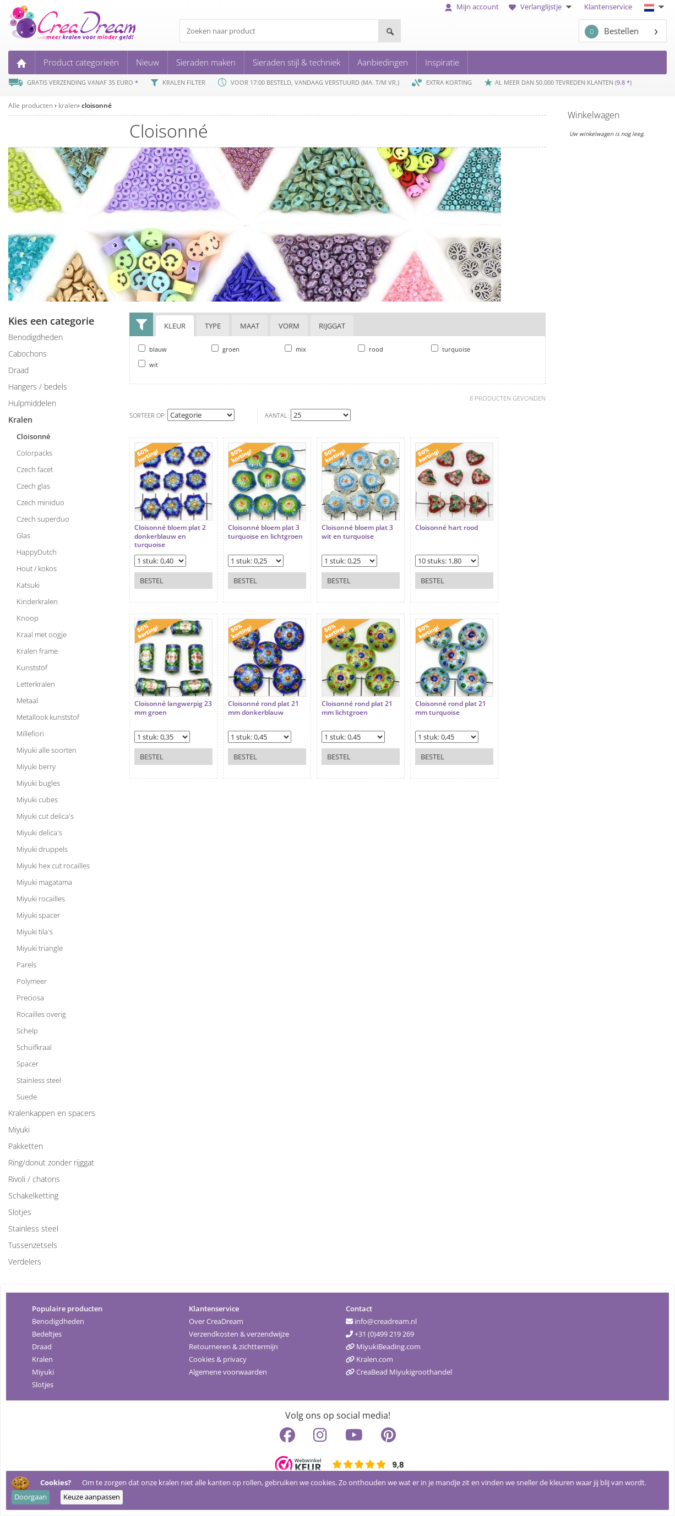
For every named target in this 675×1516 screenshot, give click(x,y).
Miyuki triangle (40, 948)
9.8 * (623, 82)
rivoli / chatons (34, 1179)
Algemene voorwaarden (228, 1372)
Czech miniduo (40, 502)
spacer (28, 1064)
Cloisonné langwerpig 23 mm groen (173, 707)
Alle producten (30, 105)
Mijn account (472, 7)
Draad (42, 1346)
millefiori (30, 733)
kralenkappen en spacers (51, 1113)
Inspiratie (442, 62)
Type (213, 326)
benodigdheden (35, 337)
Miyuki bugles (38, 783)
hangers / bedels (37, 386)
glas (23, 535)
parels (26, 965)
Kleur (175, 326)
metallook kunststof (48, 717)
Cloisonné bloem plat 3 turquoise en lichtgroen (265, 531)
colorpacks (34, 453)
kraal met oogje (42, 634)
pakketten (25, 1146)
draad (18, 370)
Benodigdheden (58, 1321)
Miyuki (43, 1372)
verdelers (24, 1261)
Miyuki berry (36, 766)
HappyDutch (37, 552)
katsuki (28, 585)
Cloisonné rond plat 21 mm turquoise (450, 707)
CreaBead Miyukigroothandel (399, 1372)
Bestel (152, 580)
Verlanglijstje (541, 7)
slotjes (19, 1212)
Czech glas (33, 486)
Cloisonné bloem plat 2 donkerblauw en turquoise (170, 536)
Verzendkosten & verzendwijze (239, 1334)
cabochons (27, 353)
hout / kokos (37, 568)
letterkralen (36, 684)
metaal (27, 700)
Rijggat (332, 326)
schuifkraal (34, 1047)
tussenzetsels (32, 1245)
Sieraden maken (206, 62)
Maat (249, 326)
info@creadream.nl (381, 1321)
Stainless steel (33, 1228)
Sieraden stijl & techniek (296, 62)
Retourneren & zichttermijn (233, 1346)
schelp (27, 1031)
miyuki (19, 1129)
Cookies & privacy (218, 1359)
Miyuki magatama (44, 882)
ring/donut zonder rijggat (51, 1162)
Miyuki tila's (35, 932)
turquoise (450, 348)
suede (27, 1097)
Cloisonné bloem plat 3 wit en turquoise (357, 531)
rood (370, 348)
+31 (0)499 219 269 (380, 1334)
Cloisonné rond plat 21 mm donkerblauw (263, 707)
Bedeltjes (47, 1334)
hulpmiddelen (32, 403)
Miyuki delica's (39, 833)
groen (225, 348)
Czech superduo (43, 519)
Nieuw (147, 62)
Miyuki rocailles (41, 899)
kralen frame (37, 651)
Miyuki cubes (37, 799)
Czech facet (35, 469)
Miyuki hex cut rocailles (53, 866)
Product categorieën (81, 62)
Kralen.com (369, 1359)
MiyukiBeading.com (383, 1346)
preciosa (30, 998)
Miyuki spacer (38, 915)
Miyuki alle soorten (47, 750)
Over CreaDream (216, 1321)
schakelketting (33, 1195)
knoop (28, 618)
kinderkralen (37, 601)
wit (148, 364)
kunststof (32, 667)
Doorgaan (30, 1497)
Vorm (289, 326)
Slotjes (42, 1384)
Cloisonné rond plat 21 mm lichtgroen (357, 707)
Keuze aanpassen (91, 1497)
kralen (68, 105)
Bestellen (612, 32)
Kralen (42, 1359)
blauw (152, 348)
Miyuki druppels (42, 849)
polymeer (32, 981)
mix (295, 348)
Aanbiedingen (382, 62)
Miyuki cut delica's (45, 816)
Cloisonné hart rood (446, 527)
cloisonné (96, 105)
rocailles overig (41, 1014)
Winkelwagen (593, 115)
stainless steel (39, 1080)
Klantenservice (608, 7)
